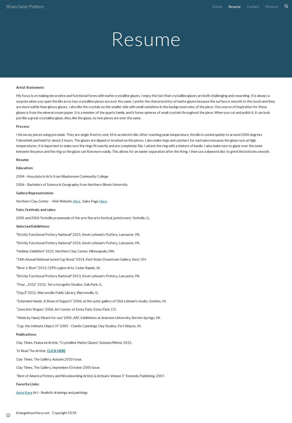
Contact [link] (253, 6)
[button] (286, 6)
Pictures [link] (271, 6)
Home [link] (217, 6)
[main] (146, 38)
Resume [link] (234, 6)
